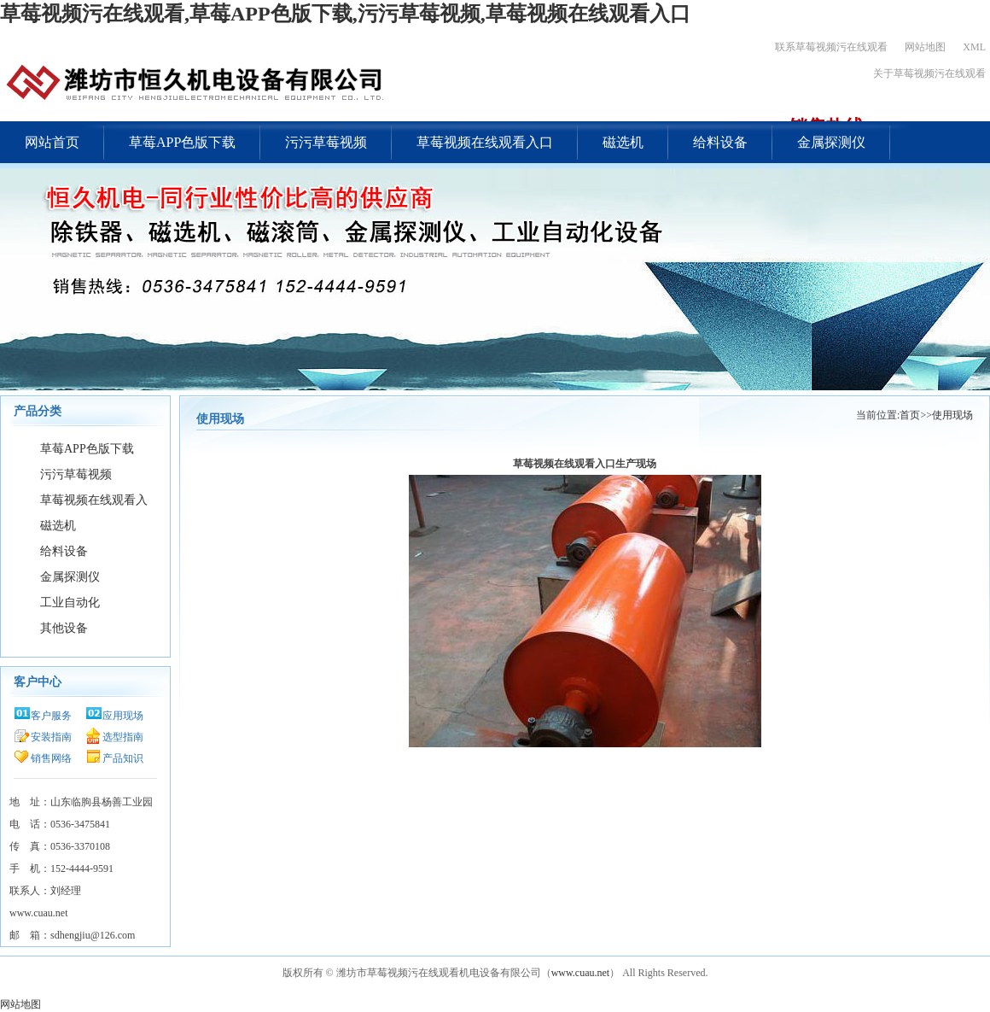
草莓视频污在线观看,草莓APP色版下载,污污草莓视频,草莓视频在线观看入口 (345, 14)
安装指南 (51, 737)
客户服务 (51, 716)
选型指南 (122, 737)
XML (974, 47)
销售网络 (51, 758)
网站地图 (925, 47)
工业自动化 (70, 602)
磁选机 (623, 142)
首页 (910, 415)
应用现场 (122, 716)
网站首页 (52, 142)
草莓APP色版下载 (182, 142)
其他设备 (64, 628)
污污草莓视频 (326, 142)
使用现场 (952, 415)
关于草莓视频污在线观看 (929, 73)
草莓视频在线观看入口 (484, 142)
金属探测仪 (831, 142)
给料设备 (720, 142)
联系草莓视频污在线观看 (831, 47)
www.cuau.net (580, 973)
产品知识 (122, 758)
